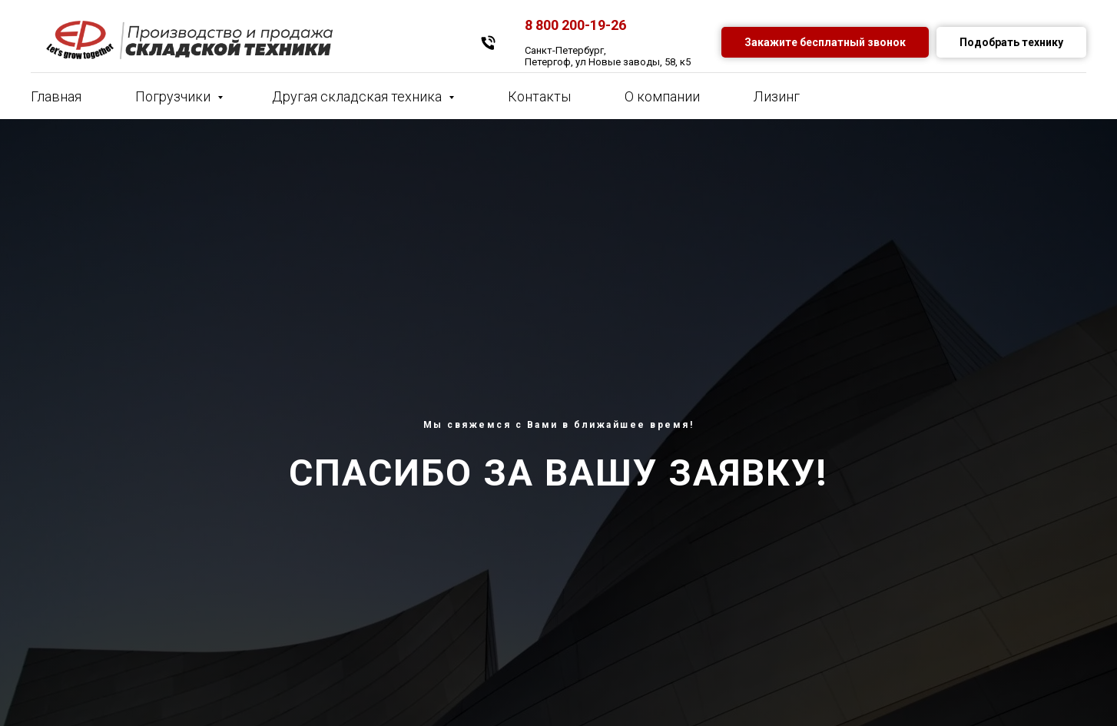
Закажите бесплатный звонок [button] (825, 42)
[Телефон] (488, 42)
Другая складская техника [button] (358, 96)
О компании (662, 96)
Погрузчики (174, 96)
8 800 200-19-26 (575, 25)
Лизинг (777, 96)
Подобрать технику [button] (1011, 42)
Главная (56, 96)
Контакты (539, 96)
